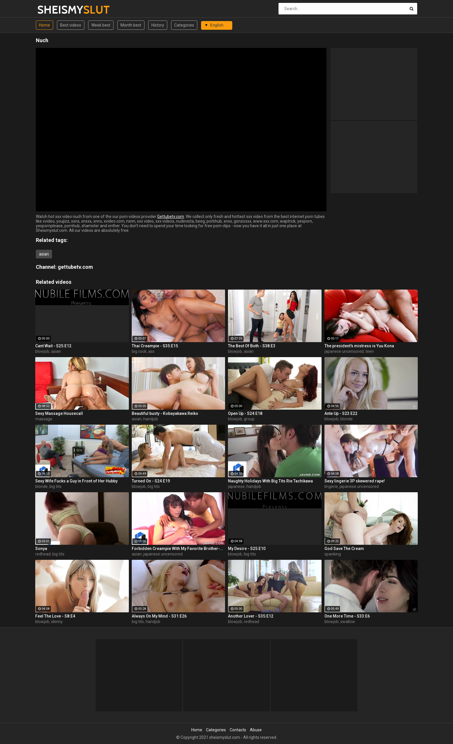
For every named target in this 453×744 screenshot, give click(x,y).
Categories (184, 25)
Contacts (238, 730)
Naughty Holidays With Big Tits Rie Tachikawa (270, 481)
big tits (55, 486)
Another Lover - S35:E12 (250, 616)
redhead (43, 554)
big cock (139, 351)
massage (43, 419)
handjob (150, 419)
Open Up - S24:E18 (245, 413)
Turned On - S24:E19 (151, 481)
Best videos (70, 25)
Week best (100, 25)
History (157, 25)
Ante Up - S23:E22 (340, 413)
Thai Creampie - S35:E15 (155, 346)
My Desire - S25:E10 (247, 548)
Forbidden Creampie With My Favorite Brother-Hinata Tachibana (178, 548)
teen (369, 351)
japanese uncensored (344, 351)
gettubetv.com (75, 267)
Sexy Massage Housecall (59, 413)
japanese (236, 486)
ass (151, 351)
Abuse (256, 730)
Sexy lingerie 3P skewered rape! (354, 481)
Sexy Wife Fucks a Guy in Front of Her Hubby (76, 481)
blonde (346, 419)
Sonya (41, 548)
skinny (57, 621)
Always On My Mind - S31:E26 (159, 616)
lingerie (331, 486)
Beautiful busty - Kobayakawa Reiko (165, 413)
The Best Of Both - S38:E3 (251, 346)
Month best (130, 25)
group (249, 419)
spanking (332, 554)
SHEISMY (52, 9)
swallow (347, 621)
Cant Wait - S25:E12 (53, 346)
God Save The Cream (344, 548)
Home (44, 25)
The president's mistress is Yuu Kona (359, 346)
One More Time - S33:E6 (347, 616)
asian (44, 254)
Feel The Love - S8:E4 (55, 616)
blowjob (42, 351)
